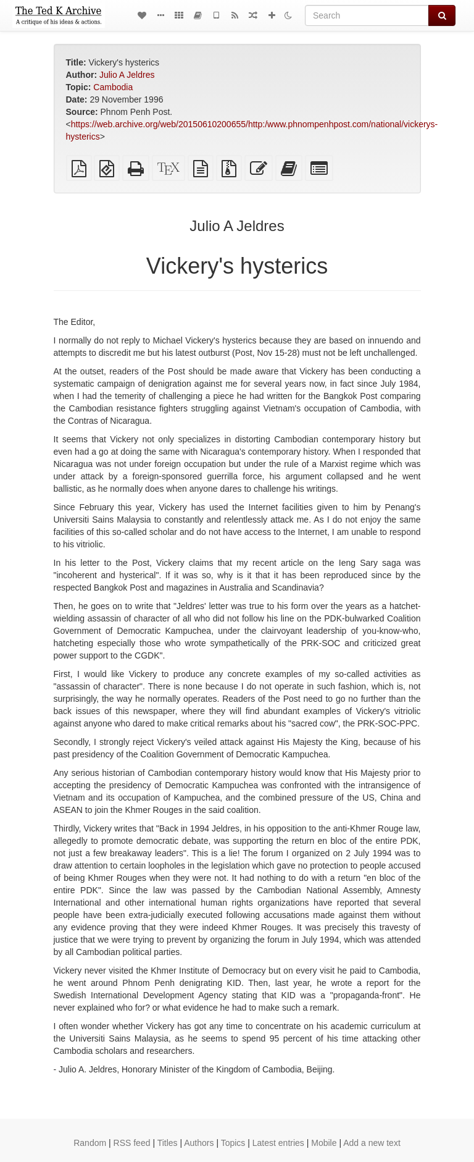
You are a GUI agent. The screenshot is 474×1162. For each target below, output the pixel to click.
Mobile (323, 1143)
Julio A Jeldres (127, 75)
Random (89, 1143)
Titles (167, 1143)
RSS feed (132, 1143)
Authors (199, 1143)
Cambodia (113, 87)
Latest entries (278, 1143)
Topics (233, 1143)
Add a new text (372, 1143)
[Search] (367, 15)
